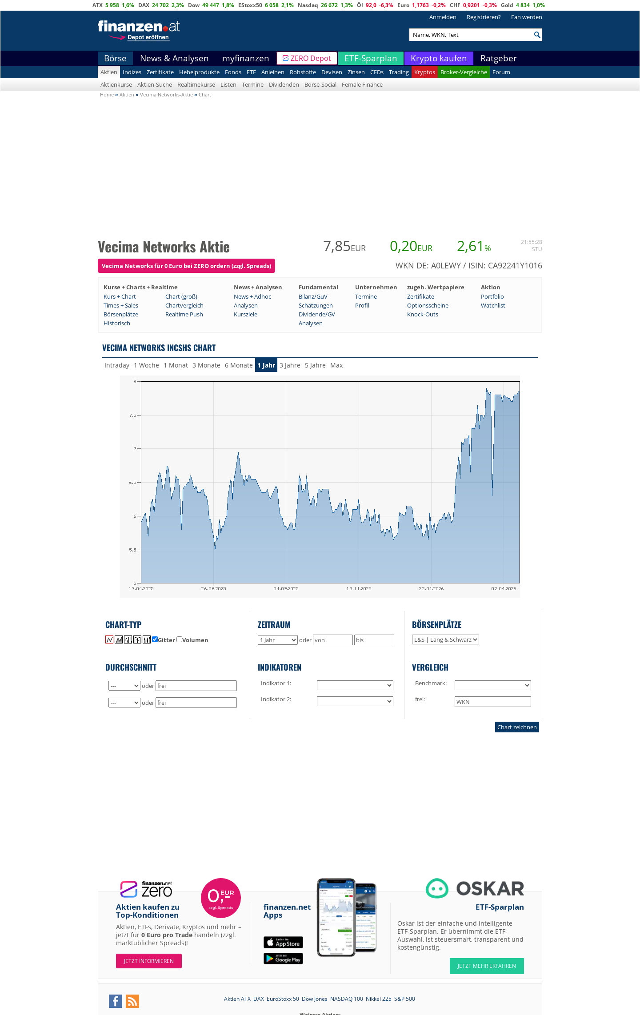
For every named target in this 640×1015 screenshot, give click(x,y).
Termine (253, 84)
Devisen (331, 72)
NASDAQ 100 (346, 999)
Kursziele (245, 314)
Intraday (116, 365)
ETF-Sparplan (370, 58)
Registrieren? (484, 17)
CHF (455, 5)
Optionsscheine (427, 305)
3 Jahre (290, 365)
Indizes (132, 72)
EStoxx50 (250, 5)
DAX (143, 5)
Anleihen (272, 72)
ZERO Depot (311, 58)
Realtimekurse (196, 84)
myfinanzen (245, 58)
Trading (399, 72)
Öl (360, 5)
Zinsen (356, 72)
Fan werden (526, 17)
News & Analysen (174, 58)
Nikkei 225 (379, 999)
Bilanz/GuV (313, 296)
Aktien (108, 72)
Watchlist (493, 305)
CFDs (377, 72)
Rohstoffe (303, 72)
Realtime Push (184, 314)
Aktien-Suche (154, 84)
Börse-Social (320, 84)
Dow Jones (315, 999)
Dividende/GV (317, 314)
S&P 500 (404, 999)
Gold (507, 5)
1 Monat (176, 365)
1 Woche (146, 365)
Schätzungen (316, 305)
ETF (251, 72)
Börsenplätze (121, 314)
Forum (501, 72)
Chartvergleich (184, 305)
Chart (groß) (181, 296)
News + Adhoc (252, 296)
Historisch (117, 323)
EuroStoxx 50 (283, 999)
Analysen (246, 305)
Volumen (192, 640)
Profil (362, 305)
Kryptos (424, 72)
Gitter (163, 640)
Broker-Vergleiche (463, 72)
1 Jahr (266, 365)
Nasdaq (308, 5)
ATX (97, 5)
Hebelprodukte (199, 72)
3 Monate (206, 365)
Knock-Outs (422, 314)
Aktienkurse (116, 84)
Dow (194, 5)
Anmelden (442, 17)
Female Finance (362, 84)
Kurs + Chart (120, 296)
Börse (115, 58)
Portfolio (492, 296)
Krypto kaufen (439, 58)
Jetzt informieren (149, 961)
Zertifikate (160, 72)
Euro (403, 5)
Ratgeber (498, 58)
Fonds (233, 72)
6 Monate (239, 365)
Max (336, 365)
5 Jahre (315, 365)
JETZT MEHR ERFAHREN (487, 966)
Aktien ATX (237, 999)
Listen (228, 84)
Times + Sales (121, 305)
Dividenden (284, 84)
